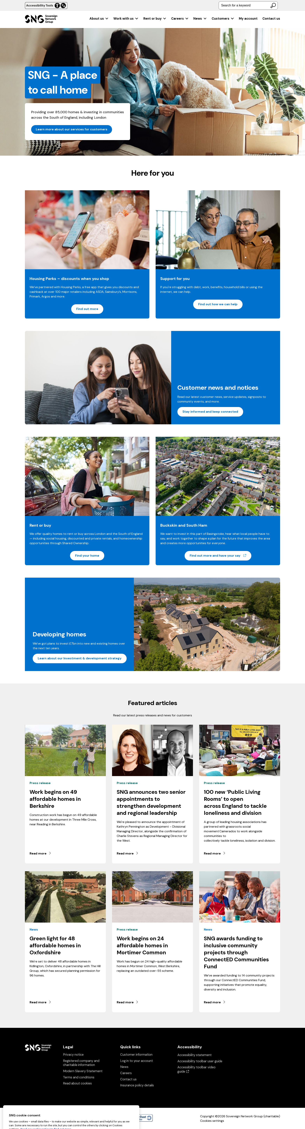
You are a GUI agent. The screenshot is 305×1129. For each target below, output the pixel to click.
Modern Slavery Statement (83, 1071)
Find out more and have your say (220, 555)
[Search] (273, 5)
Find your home (87, 556)
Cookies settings (212, 1121)
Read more (41, 853)
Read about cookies (77, 1083)
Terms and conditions (78, 1077)
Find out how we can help (218, 304)
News (200, 19)
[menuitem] (99, 18)
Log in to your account (136, 1061)
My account (248, 19)
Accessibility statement (194, 1055)
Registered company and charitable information (81, 1063)
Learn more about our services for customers (71, 129)
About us (99, 19)
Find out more (87, 309)
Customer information (136, 1055)
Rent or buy (155, 19)
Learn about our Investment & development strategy (80, 658)
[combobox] (248, 5)
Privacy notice (73, 1055)
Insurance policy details (137, 1085)
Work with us (125, 19)
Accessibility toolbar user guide (199, 1061)
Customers (223, 19)
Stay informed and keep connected (210, 412)
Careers (180, 19)
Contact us (271, 19)
